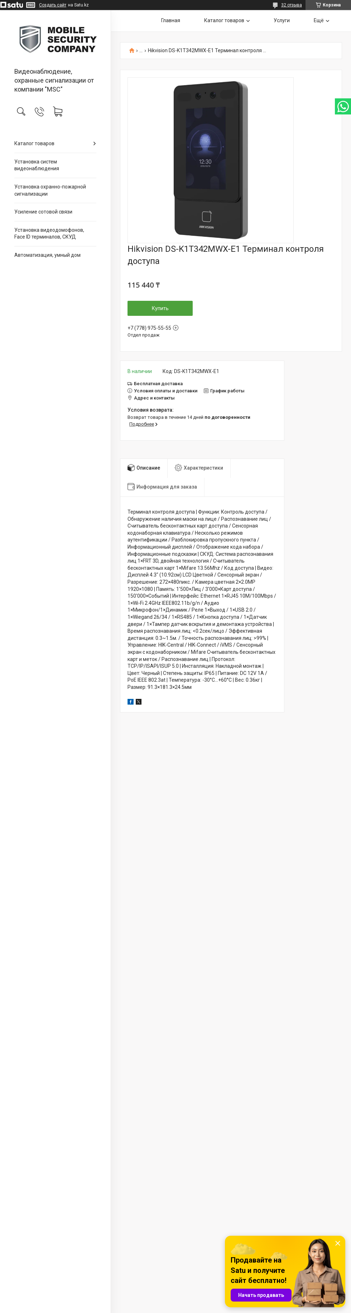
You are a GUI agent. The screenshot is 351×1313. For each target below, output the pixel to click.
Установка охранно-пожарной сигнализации (50, 190)
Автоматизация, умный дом (47, 255)
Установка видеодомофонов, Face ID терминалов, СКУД (49, 233)
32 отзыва (291, 5)
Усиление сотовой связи (43, 212)
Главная (170, 20)
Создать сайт (52, 5)
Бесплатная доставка (158, 383)
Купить (160, 308)
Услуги (282, 20)
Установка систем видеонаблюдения (36, 165)
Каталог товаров (34, 143)
